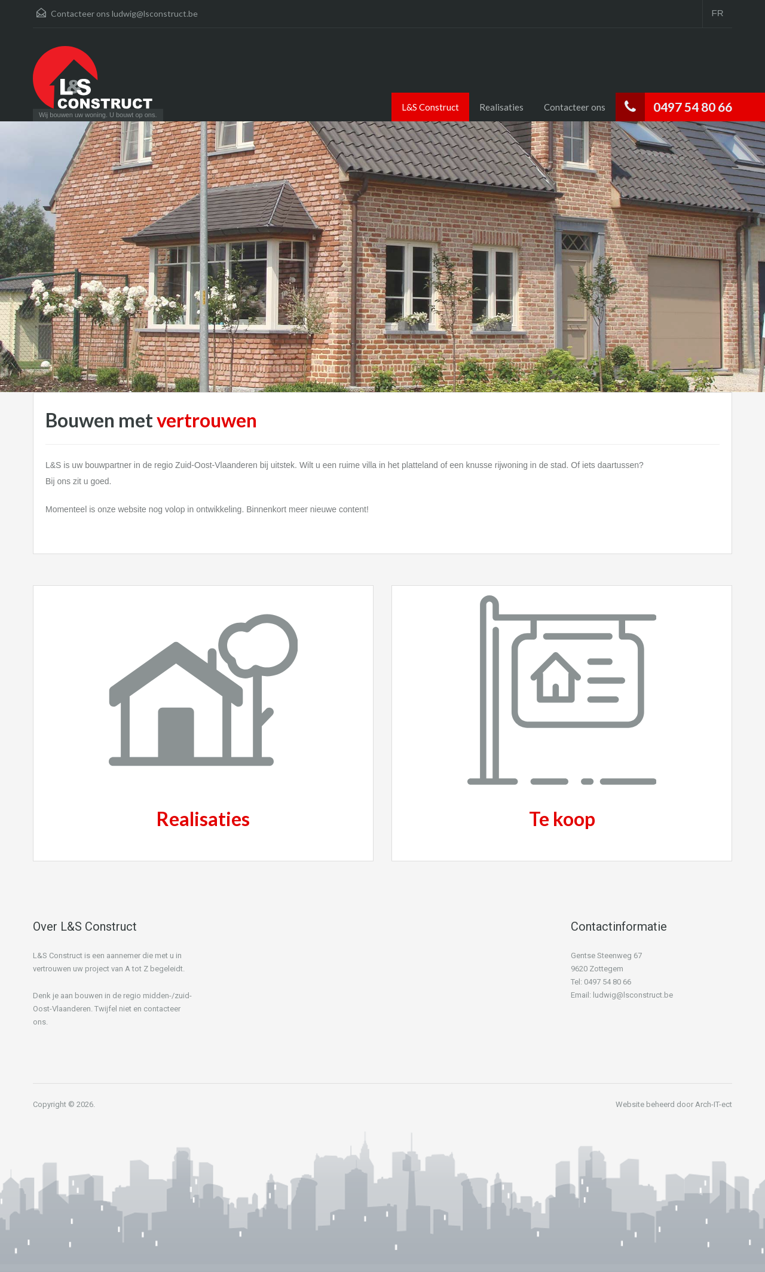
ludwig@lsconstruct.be (155, 13)
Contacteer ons (574, 107)
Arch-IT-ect (713, 1104)
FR (718, 13)
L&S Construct (430, 107)
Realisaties (501, 107)
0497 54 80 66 (692, 106)
